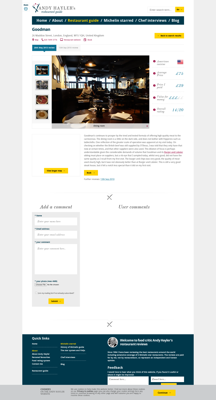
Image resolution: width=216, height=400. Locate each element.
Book (90, 40)
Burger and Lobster (173, 152)
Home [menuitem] (42, 21)
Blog (63, 364)
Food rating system (41, 361)
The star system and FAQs (73, 351)
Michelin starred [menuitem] (118, 21)
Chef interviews (68, 358)
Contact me (37, 364)
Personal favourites (41, 358)
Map (36, 40)
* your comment (42, 242)
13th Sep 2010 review (68, 48)
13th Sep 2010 (107, 179)
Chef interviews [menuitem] (152, 21)
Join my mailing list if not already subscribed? (56, 293)
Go (178, 10)
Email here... (159, 379)
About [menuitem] (57, 21)
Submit (54, 301)
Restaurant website (72, 40)
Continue (163, 393)
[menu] (108, 18)
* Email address (42, 229)
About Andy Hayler (41, 354)
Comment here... (117, 379)
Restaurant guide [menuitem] (83, 21)
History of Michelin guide (72, 347)
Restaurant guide (40, 371)
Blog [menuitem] (175, 21)
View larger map (54, 171)
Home (34, 344)
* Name (38, 216)
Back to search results (171, 36)
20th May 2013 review (44, 48)
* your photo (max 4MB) (46, 281)
